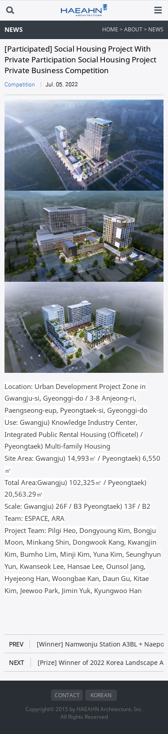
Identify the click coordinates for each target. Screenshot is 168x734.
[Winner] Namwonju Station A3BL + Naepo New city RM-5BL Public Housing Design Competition (86, 644)
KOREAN (101, 695)
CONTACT (67, 695)
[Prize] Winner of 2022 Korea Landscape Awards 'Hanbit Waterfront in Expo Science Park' (86, 662)
